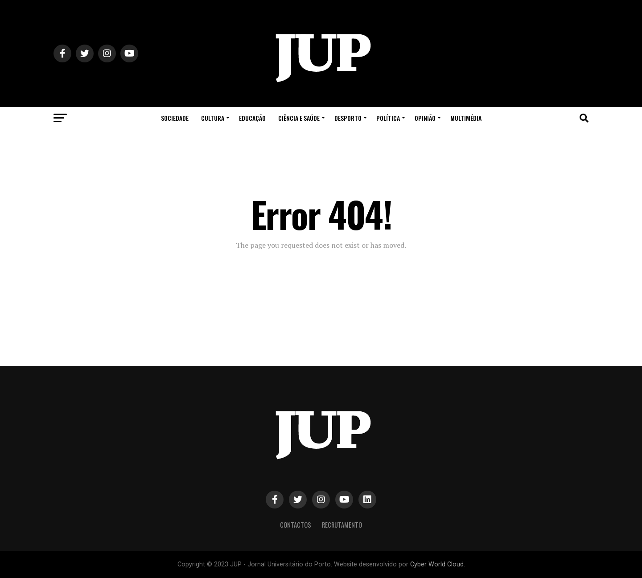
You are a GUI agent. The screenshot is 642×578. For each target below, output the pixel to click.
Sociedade (175, 118)
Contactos (295, 524)
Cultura (212, 118)
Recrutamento (342, 524)
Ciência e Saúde (299, 118)
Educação (252, 118)
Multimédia (466, 118)
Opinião (425, 118)
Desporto (348, 118)
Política (388, 118)
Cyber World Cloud (437, 564)
